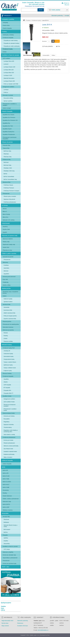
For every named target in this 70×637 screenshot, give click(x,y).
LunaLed (6, 64)
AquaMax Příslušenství (9, 134)
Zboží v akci (5, 567)
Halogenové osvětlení (8, 86)
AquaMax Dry (6, 123)
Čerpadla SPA (7, 390)
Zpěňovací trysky (8, 365)
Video (53, 55)
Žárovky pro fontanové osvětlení (9, 405)
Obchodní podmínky (57, 15)
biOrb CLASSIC (7, 481)
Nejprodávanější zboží (7, 620)
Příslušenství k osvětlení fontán (10, 409)
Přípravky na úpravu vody (9, 235)
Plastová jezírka (7, 321)
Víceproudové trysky (9, 359)
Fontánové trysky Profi (8, 348)
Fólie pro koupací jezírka (10, 315)
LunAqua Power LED (9, 81)
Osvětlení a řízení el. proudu (10, 55)
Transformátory (8, 427)
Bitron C (5, 211)
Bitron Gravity (6, 214)
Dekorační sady (7, 501)
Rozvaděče (7, 419)
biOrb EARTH (6, 504)
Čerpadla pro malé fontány (11, 40)
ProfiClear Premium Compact (11, 190)
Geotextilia (6, 307)
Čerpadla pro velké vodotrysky (12, 46)
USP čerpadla (7, 384)
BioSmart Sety (7, 165)
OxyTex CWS (6, 229)
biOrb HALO (6, 484)
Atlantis (6, 382)
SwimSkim (6, 268)
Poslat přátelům (47, 46)
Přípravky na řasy (7, 250)
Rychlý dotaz (5, 623)
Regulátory (6, 421)
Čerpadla (5, 535)
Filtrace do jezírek (7, 142)
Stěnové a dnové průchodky (11, 446)
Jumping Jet (7, 350)
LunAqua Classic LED (9, 67)
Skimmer (6, 271)
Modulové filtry (6, 182)
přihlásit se (66, 3)
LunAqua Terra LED (9, 61)
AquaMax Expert (7, 128)
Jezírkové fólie (6, 304)
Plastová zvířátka (8, 341)
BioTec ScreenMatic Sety (10, 179)
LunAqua (6, 89)
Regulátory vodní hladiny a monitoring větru (11, 431)
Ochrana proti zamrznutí (9, 276)
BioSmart (6, 162)
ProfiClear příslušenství (10, 202)
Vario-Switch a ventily (9, 434)
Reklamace (20, 623)
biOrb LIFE (5, 473)
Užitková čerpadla (7, 460)
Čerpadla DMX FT (8, 393)
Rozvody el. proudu (8, 95)
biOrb (3, 467)
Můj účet (67, 4)
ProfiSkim (6, 265)
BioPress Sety (7, 151)
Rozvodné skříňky (8, 98)
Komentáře (46, 55)
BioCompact (7, 529)
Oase (2, 608)
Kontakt (67, 15)
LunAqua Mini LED (8, 69)
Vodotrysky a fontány (8, 34)
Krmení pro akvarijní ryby (9, 555)
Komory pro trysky (8, 440)
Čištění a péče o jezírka (9, 253)
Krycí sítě (5, 279)
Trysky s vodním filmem (10, 362)
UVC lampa (7, 549)
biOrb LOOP (6, 507)
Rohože (6, 332)
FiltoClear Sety (7, 156)
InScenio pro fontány (9, 416)
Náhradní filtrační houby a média (10, 525)
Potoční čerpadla (7, 28)
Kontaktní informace (22, 625)
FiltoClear (6, 154)
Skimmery (5, 262)
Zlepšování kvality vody (9, 244)
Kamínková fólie (8, 310)
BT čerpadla (7, 387)
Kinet (48, 635)
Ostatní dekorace (7, 496)
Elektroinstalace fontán (9, 413)
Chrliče (4, 51)
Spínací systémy (8, 101)
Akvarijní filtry (6, 516)
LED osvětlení (6, 58)
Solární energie (7, 108)
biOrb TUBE (6, 479)
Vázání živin (6, 247)
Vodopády (5, 22)
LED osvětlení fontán (9, 401)
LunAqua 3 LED (8, 75)
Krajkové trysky (8, 370)
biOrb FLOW (6, 476)
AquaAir (5, 232)
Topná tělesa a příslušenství (10, 557)
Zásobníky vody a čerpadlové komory (10, 292)
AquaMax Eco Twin (8, 126)
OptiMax (6, 538)
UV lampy (5, 205)
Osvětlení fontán (7, 396)
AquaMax (6, 379)
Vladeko (3, 606)
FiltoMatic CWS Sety (9, 171)
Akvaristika (5, 513)
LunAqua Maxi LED (9, 72)
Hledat (40, 10)
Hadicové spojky (8, 298)
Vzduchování (6, 223)
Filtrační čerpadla (7, 111)
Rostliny (6, 335)
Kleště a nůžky (6, 285)
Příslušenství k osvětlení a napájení (9, 104)
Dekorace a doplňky (8, 552)
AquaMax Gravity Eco (8, 131)
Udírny (3, 610)
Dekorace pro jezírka (8, 330)
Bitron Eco (5, 217)
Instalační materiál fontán (10, 451)
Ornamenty (6, 490)
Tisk (58, 46)
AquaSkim (6, 273)
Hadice (4, 296)
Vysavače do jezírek (8, 256)
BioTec (5, 173)
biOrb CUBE (6, 487)
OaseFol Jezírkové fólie (10, 318)
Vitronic (5, 208)
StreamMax (7, 543)
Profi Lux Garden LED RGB (11, 84)
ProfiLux (6, 92)
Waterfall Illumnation (9, 78)
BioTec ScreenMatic (9, 176)
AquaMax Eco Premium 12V (10, 120)
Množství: (44, 41)
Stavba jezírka (6, 288)
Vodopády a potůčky (8, 19)
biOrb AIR (5, 470)
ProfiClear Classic (8, 185)
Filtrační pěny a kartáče (10, 196)
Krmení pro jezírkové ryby (9, 563)
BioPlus (6, 532)
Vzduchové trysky (8, 353)
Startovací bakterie (8, 238)
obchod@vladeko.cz (43, 630)
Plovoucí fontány (7, 373)
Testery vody (6, 241)
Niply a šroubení (8, 457)
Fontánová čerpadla (8, 37)
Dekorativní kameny (8, 327)
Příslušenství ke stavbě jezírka (11, 324)
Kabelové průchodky (9, 454)
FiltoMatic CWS (8, 168)
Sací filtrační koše (8, 448)
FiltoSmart (6, 519)
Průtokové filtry (7, 159)
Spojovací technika (9, 424)
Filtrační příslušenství (9, 443)
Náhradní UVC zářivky (8, 220)
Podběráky (5, 282)
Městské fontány (7, 344)
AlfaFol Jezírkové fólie (9, 313)
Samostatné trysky (8, 356)
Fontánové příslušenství (9, 437)
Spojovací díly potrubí (9, 199)
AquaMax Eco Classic (8, 114)
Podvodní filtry (6, 145)
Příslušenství (6, 193)
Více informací (27, 55)
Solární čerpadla (7, 463)
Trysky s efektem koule (10, 367)
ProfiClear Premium (9, 188)
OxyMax (6, 540)
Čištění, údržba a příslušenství (11, 498)
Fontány (28, 20)
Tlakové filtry (6, 148)
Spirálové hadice (8, 301)
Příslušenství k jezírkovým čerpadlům (9, 138)
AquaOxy (5, 226)
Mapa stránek (5, 625)
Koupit (55, 41)
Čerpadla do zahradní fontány (11, 43)
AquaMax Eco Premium (9, 117)
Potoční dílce (6, 25)
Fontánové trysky (36, 20)
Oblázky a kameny (7, 510)
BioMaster (6, 522)
